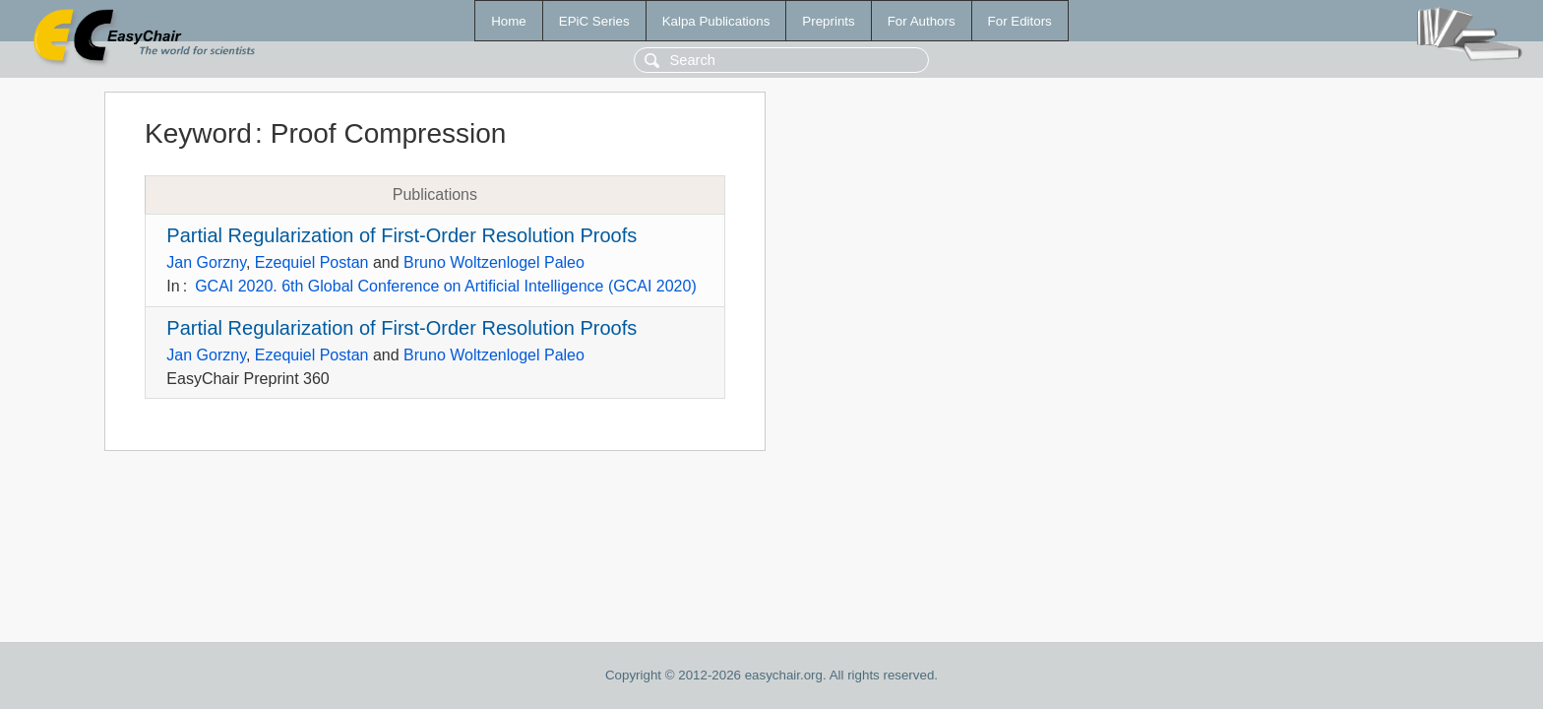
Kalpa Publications (716, 21)
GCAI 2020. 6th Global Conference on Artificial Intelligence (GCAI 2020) (446, 286)
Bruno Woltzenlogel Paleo (494, 262)
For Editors (1020, 21)
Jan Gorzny (206, 262)
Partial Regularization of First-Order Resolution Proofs (401, 235)
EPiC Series (594, 21)
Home (508, 21)
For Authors (922, 21)
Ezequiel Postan (312, 262)
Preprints (828, 21)
